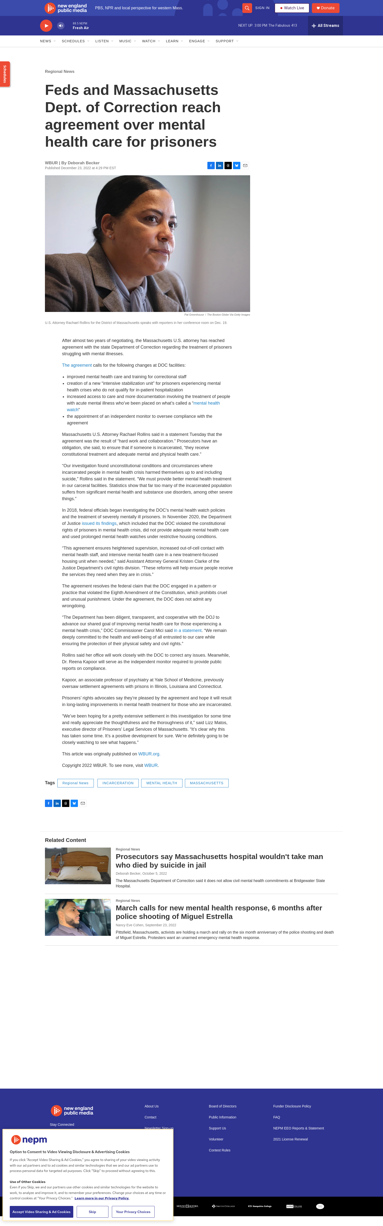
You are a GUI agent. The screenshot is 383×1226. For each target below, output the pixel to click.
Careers (151, 1149)
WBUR (151, 775)
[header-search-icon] (247, 13)
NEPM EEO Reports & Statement (298, 1138)
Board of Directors (222, 1116)
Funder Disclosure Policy (292, 1116)
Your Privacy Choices (133, 1212)
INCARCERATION (118, 793)
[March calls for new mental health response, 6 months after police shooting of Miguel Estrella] (78, 927)
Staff (148, 1160)
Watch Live (293, 13)
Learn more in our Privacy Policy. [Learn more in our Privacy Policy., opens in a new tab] (101, 1198)
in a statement (188, 640)
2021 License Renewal (290, 1149)
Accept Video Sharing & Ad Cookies (41, 1212)
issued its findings (99, 533)
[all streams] (325, 35)
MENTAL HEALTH (161, 793)
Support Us (217, 1138)
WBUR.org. (149, 763)
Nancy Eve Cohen (129, 935)
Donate (330, 12)
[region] (87, 1175)
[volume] (61, 35)
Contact (150, 1127)
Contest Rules (219, 1160)
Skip (92, 1212)
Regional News (59, 81)
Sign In (262, 13)
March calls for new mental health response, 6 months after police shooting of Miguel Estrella (219, 922)
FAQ (276, 1127)
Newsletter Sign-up (159, 1138)
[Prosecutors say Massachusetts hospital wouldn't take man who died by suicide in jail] (78, 875)
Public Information (222, 1127)
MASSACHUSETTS (206, 793)
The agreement (77, 375)
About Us (152, 1116)
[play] (46, 35)
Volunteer (216, 1149)
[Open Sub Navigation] (55, 51)
